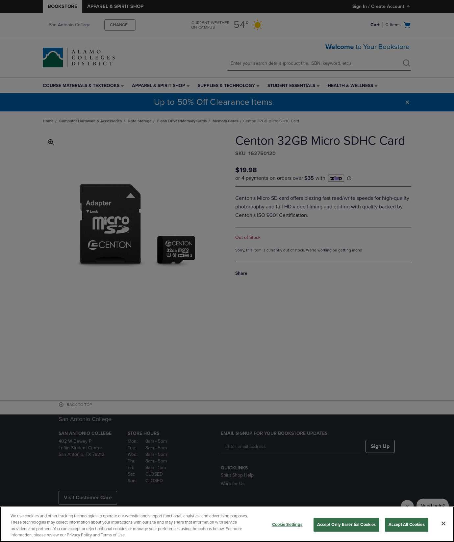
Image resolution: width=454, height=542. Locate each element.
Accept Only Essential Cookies (346, 524)
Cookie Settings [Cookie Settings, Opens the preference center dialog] (287, 524)
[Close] (443, 523)
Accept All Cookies (406, 524)
